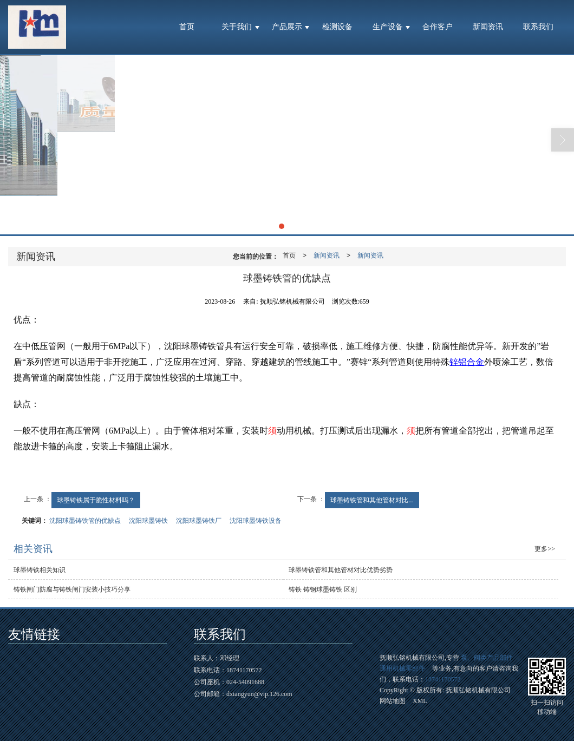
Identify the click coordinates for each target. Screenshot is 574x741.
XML (420, 701)
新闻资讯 (488, 27)
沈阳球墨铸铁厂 (198, 520)
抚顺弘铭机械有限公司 (478, 690)
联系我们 (538, 27)
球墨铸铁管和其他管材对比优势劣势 (341, 570)
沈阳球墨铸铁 (148, 520)
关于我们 (236, 27)
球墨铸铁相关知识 (40, 570)
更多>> (544, 549)
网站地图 (393, 701)
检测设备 (337, 27)
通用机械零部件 (402, 668)
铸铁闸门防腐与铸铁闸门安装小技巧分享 (72, 589)
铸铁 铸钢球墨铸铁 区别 (323, 589)
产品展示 (287, 27)
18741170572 (443, 679)
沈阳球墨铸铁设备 (256, 520)
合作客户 (437, 27)
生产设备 (388, 27)
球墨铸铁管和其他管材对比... (372, 500)
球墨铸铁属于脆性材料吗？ (96, 500)
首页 (186, 27)
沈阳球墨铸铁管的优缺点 (85, 520)
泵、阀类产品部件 (487, 657)
